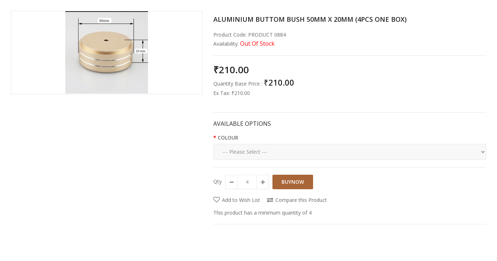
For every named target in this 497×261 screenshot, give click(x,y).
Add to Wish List (241, 199)
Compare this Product (301, 199)
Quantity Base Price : (237, 83)
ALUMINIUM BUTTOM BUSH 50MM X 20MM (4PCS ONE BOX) (310, 19)
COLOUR (228, 137)
